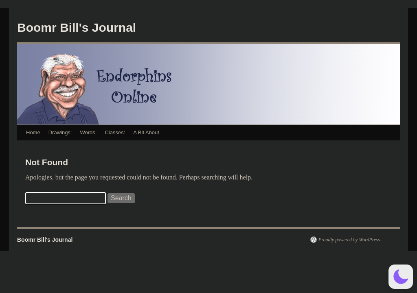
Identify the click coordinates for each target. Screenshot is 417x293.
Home (33, 132)
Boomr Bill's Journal (76, 27)
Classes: (115, 132)
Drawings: (60, 132)
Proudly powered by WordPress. (349, 240)
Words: (88, 132)
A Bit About (146, 132)
